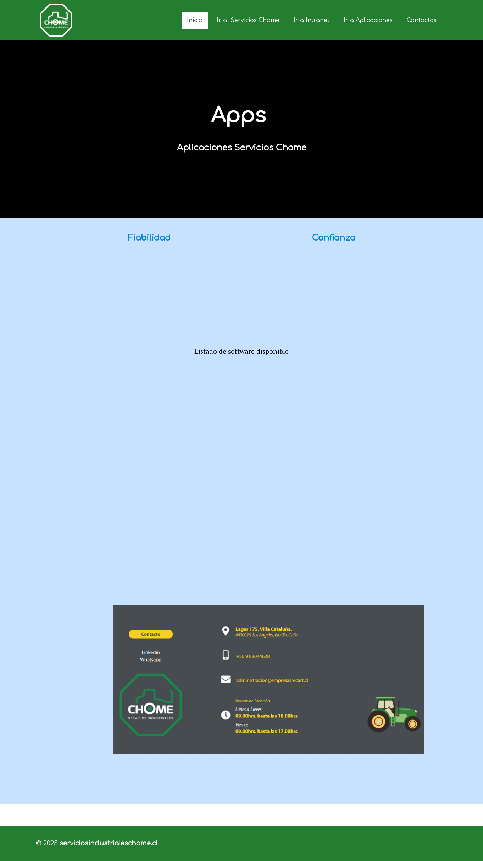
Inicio (194, 20)
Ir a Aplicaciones (368, 20)
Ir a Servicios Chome (248, 20)
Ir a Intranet (311, 20)
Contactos (422, 20)
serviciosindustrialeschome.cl (109, 843)
